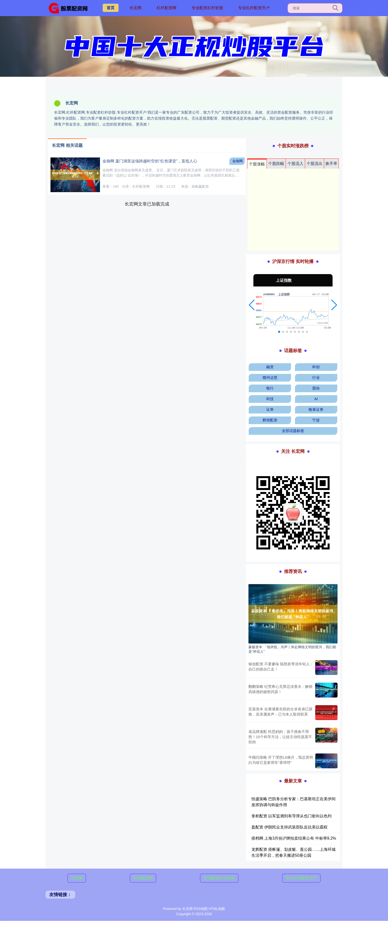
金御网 (237, 161)
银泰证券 (316, 409)
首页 (111, 8)
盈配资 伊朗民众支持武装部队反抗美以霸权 (289, 827)
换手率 (331, 163)
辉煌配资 (270, 420)
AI (316, 399)
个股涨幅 (257, 164)
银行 (270, 388)
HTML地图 (217, 909)
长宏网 (136, 8)
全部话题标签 (293, 431)
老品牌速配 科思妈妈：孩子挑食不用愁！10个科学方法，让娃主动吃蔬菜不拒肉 (280, 736)
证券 (270, 409)
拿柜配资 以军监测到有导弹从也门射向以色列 (291, 816)
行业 (316, 377)
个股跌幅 (276, 163)
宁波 (316, 420)
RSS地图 (201, 909)
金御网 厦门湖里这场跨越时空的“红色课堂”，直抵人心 (149, 161)
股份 (316, 388)
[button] (251, 305)
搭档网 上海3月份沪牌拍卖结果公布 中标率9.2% (293, 838)
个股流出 (314, 163)
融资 (270, 367)
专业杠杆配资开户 (254, 8)
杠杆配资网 (166, 8)
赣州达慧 (270, 377)
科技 (270, 399)
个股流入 (295, 163)
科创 (316, 367)
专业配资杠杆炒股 (207, 8)
